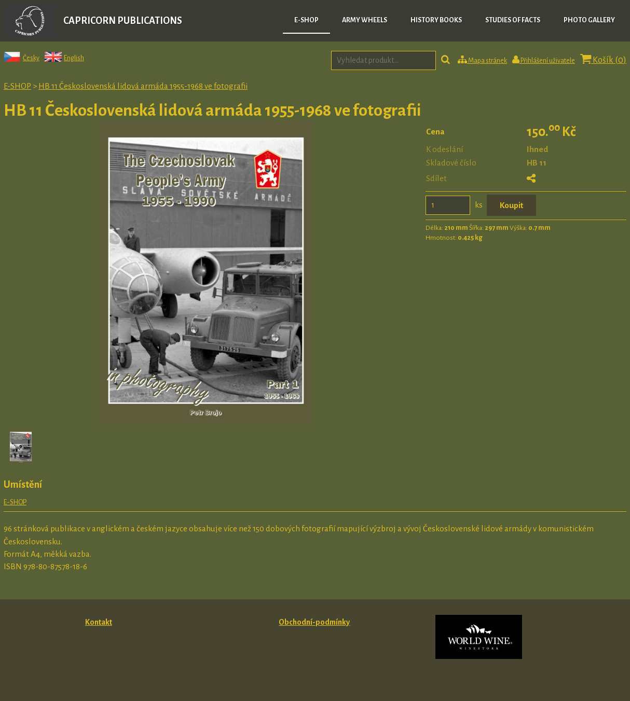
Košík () (603, 59)
